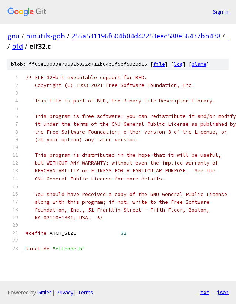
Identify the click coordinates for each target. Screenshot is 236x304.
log (178, 64)
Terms (85, 292)
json (223, 292)
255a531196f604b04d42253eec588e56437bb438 (145, 35)
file (159, 64)
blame (199, 64)
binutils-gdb (45, 35)
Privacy (64, 292)
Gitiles (44, 292)
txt (204, 292)
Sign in (221, 11)
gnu (13, 35)
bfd (17, 46)
